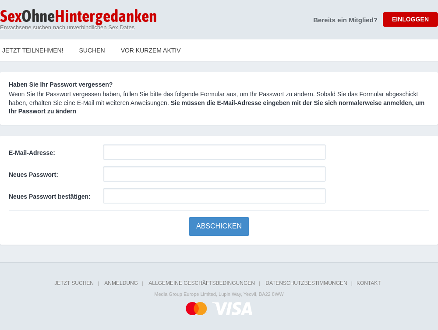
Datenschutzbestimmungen (306, 283)
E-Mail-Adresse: (32, 152)
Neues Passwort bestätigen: (50, 196)
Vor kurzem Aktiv (151, 50)
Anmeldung (121, 283)
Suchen (92, 50)
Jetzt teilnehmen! (33, 50)
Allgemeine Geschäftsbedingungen (201, 283)
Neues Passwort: (33, 174)
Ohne (78, 17)
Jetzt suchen (74, 283)
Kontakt (369, 283)
